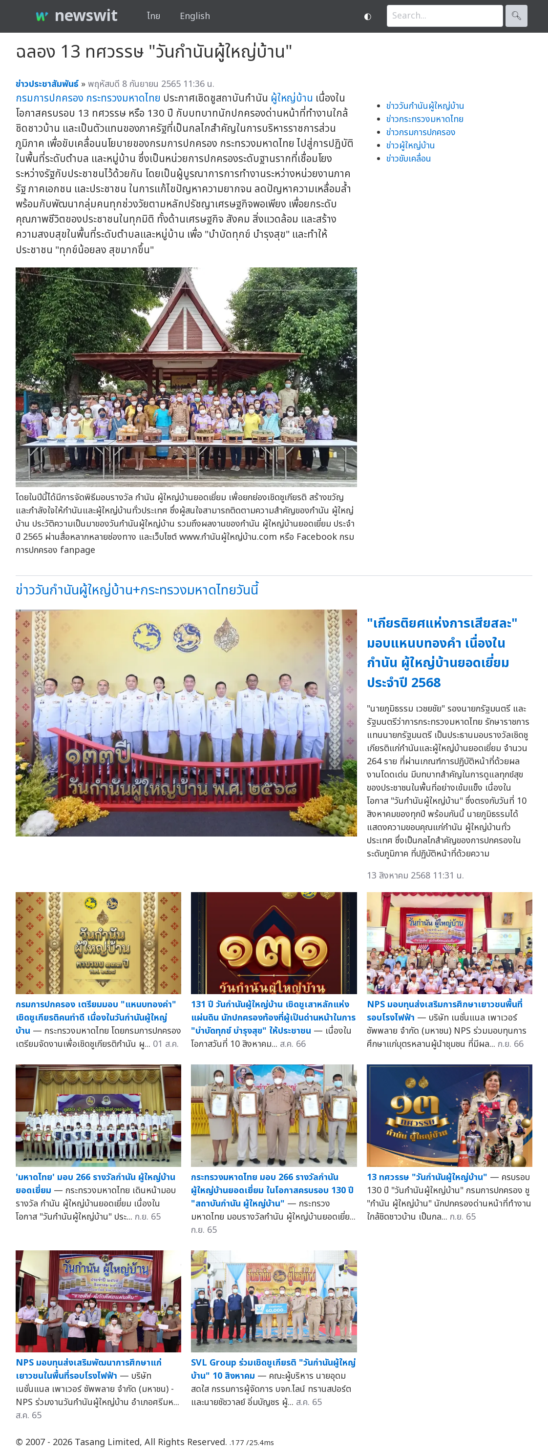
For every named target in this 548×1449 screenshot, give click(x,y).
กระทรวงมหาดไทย (123, 98)
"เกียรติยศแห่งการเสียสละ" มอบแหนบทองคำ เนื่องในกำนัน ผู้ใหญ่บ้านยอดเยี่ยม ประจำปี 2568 (442, 653)
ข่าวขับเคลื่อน (408, 158)
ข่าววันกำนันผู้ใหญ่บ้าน (425, 106)
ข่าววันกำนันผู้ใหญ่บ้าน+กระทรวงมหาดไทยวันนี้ (137, 590)
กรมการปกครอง (50, 98)
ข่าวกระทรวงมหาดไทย (425, 119)
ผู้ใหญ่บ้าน (292, 98)
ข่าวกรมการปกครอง (421, 132)
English (195, 16)
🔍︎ (516, 15)
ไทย (153, 16)
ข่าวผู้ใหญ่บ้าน (410, 145)
